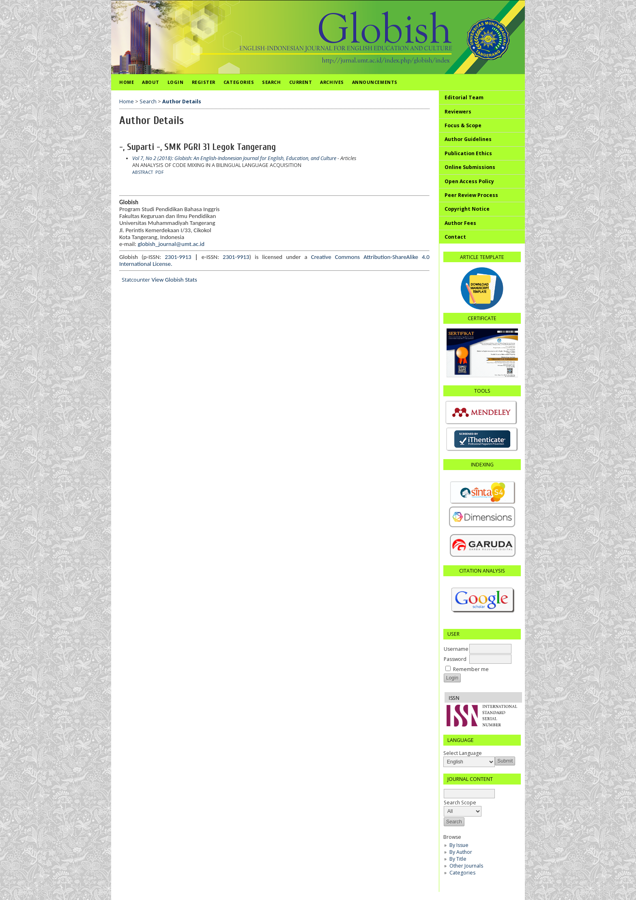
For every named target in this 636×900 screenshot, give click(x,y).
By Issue (458, 845)
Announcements (375, 82)
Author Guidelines (468, 139)
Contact (455, 236)
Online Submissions (470, 167)
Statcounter (136, 279)
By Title (457, 858)
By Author (460, 852)
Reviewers (458, 111)
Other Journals (466, 865)
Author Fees (460, 223)
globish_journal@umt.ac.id (171, 244)
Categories (462, 872)
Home (126, 82)
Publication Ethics (468, 153)
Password (455, 659)
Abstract (142, 172)
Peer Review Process (471, 195)
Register (203, 82)
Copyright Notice (467, 208)
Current (300, 82)
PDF (159, 172)
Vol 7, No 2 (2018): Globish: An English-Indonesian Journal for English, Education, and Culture (234, 158)
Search (271, 82)
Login (176, 82)
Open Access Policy (469, 181)
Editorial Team (464, 97)
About (150, 82)
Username (456, 649)
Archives (332, 82)
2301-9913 (178, 257)
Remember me (471, 669)
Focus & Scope (463, 125)
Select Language (462, 753)
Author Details (181, 101)
